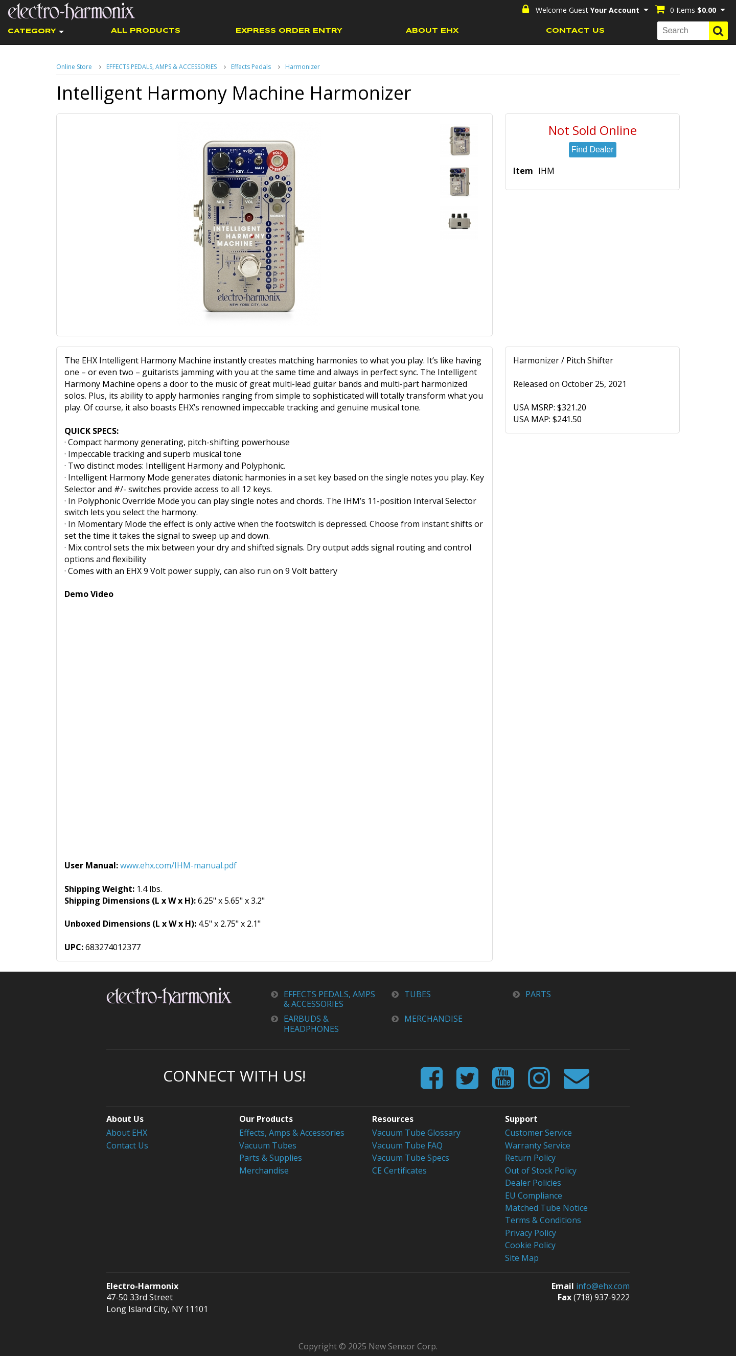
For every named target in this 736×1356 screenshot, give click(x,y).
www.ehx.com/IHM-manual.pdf (178, 865)
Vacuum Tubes (267, 1145)
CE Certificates (399, 1170)
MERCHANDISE (433, 1019)
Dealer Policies (533, 1182)
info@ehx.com (603, 1284)
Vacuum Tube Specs (410, 1157)
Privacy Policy (530, 1231)
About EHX (126, 1132)
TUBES (417, 994)
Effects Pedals (251, 66)
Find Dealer (592, 149)
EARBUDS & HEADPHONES (311, 1023)
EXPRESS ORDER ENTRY (289, 31)
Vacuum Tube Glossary (416, 1132)
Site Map (522, 1256)
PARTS (538, 994)
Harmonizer (302, 66)
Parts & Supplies (270, 1157)
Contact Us (127, 1145)
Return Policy (530, 1157)
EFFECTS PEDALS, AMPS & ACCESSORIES (161, 66)
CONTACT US (575, 31)
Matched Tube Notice (546, 1206)
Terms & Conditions (543, 1219)
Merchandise (264, 1170)
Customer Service (538, 1132)
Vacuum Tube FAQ (407, 1145)
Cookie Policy (530, 1244)
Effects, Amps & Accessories (291, 1132)
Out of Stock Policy (541, 1170)
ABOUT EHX (432, 31)
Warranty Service (537, 1145)
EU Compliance (533, 1194)
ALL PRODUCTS (145, 31)
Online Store (74, 66)
